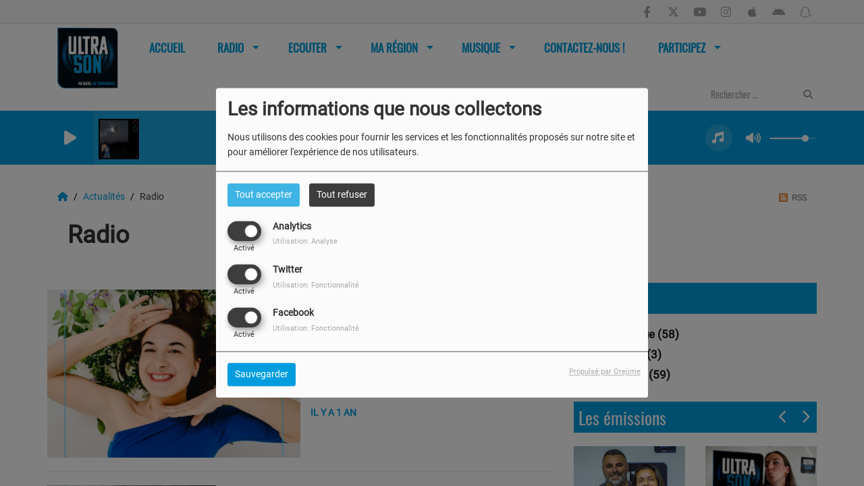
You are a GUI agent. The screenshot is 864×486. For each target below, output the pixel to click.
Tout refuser (342, 194)
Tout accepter (263, 194)
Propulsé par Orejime (605, 372)
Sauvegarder (261, 374)
